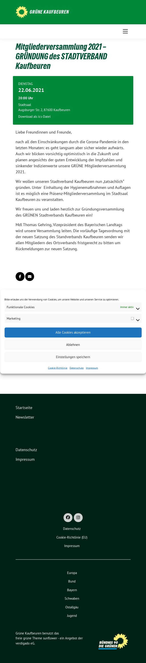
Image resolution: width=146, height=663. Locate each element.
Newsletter (25, 417)
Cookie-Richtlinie (57, 367)
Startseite (24, 407)
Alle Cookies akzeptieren (73, 332)
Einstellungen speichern (73, 357)
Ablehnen (73, 345)
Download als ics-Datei (34, 116)
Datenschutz (77, 367)
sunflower (50, 638)
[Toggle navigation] (125, 31)
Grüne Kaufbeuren (49, 12)
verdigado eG (25, 643)
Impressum (92, 367)
